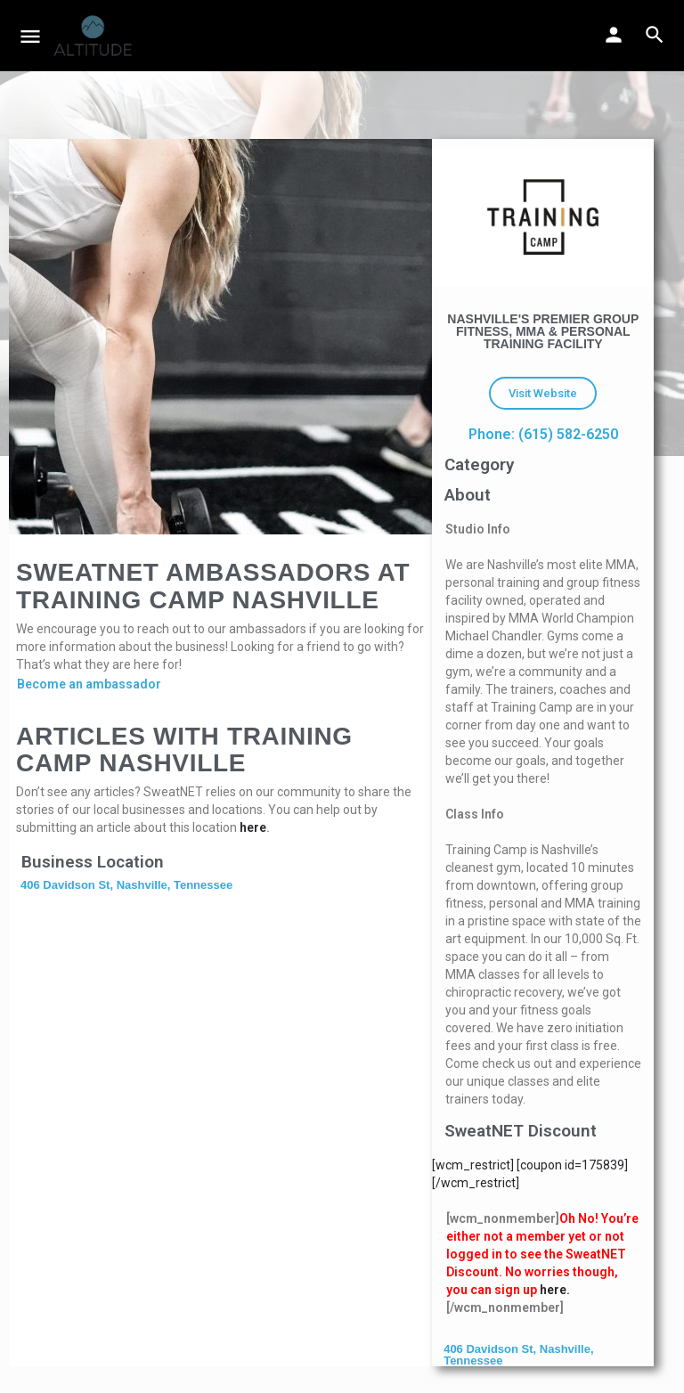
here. (555, 1290)
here (253, 827)
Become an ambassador (89, 684)
